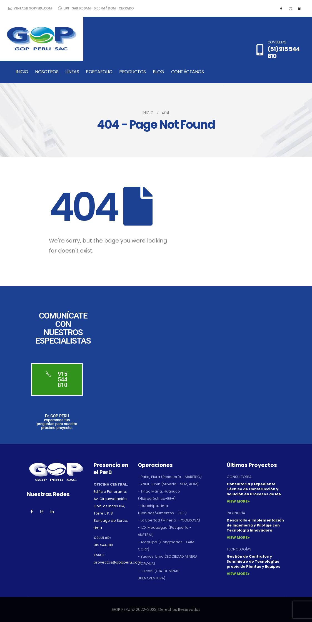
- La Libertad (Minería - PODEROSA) (169, 520)
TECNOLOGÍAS (239, 549)
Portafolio (99, 71)
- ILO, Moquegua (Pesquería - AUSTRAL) (164, 531)
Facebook (32, 511)
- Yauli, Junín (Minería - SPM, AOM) (168, 484)
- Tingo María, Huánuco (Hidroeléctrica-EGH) (159, 495)
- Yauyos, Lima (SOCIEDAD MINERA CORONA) (167, 560)
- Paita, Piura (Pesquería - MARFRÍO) (170, 476)
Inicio (22, 71)
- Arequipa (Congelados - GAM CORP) (166, 546)
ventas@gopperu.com (29, 8)
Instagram (42, 511)
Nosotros (46, 71)
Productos (132, 71)
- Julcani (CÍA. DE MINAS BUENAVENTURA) (158, 575)
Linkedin (52, 511)
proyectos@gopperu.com (117, 562)
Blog (158, 71)
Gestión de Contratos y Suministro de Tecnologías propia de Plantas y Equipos (253, 561)
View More (237, 501)
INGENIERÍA (236, 513)
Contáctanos (187, 71)
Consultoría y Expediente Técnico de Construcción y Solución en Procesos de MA (254, 489)
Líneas (72, 71)
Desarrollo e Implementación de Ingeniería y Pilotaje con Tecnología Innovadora (255, 525)
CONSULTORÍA (239, 476)
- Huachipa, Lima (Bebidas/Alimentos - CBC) (162, 509)
